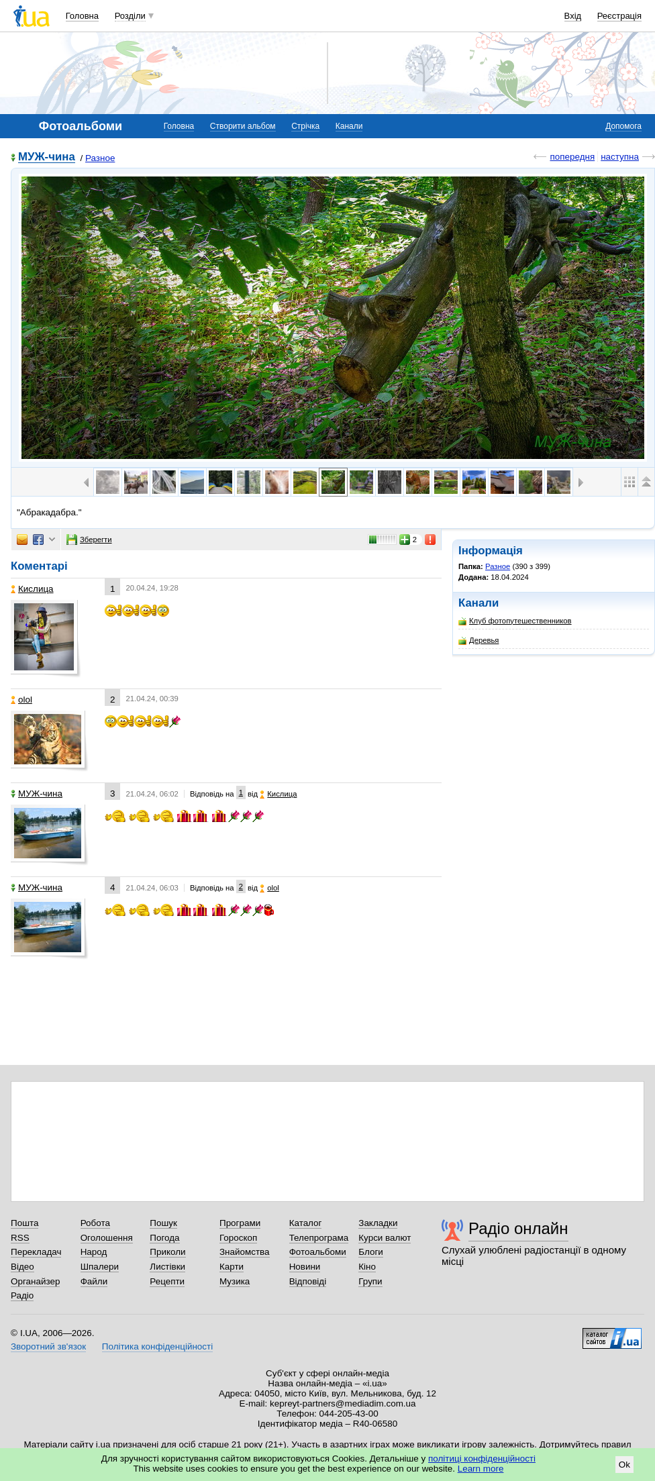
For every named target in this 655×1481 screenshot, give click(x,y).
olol (21, 700)
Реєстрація (619, 16)
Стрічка (305, 126)
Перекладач (36, 1252)
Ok (624, 1465)
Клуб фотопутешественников (515, 621)
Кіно (367, 1267)
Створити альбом (243, 126)
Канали (349, 126)
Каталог (305, 1223)
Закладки (377, 1223)
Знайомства (244, 1252)
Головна (82, 16)
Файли (94, 1281)
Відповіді (308, 1281)
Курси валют (384, 1238)
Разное (100, 158)
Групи (370, 1281)
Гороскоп (238, 1238)
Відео (22, 1267)
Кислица (32, 589)
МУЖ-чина (46, 157)
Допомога (623, 126)
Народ (94, 1252)
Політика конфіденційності (157, 1346)
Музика (234, 1281)
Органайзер (35, 1281)
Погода (164, 1238)
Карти (231, 1267)
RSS (20, 1238)
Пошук (163, 1223)
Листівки (167, 1267)
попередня (572, 157)
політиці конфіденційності (482, 1458)
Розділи (130, 16)
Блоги (370, 1252)
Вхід (573, 16)
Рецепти (167, 1281)
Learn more (481, 1469)
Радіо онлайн (518, 1228)
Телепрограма (319, 1238)
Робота (95, 1223)
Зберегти (89, 539)
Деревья (478, 640)
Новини (305, 1267)
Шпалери (100, 1267)
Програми (239, 1223)
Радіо (22, 1295)
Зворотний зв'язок (48, 1346)
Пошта (24, 1223)
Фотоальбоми (317, 1252)
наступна (620, 157)
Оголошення (107, 1238)
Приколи (167, 1252)
